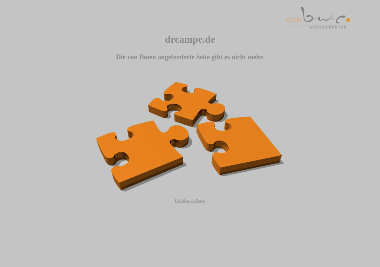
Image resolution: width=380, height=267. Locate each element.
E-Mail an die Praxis (190, 200)
